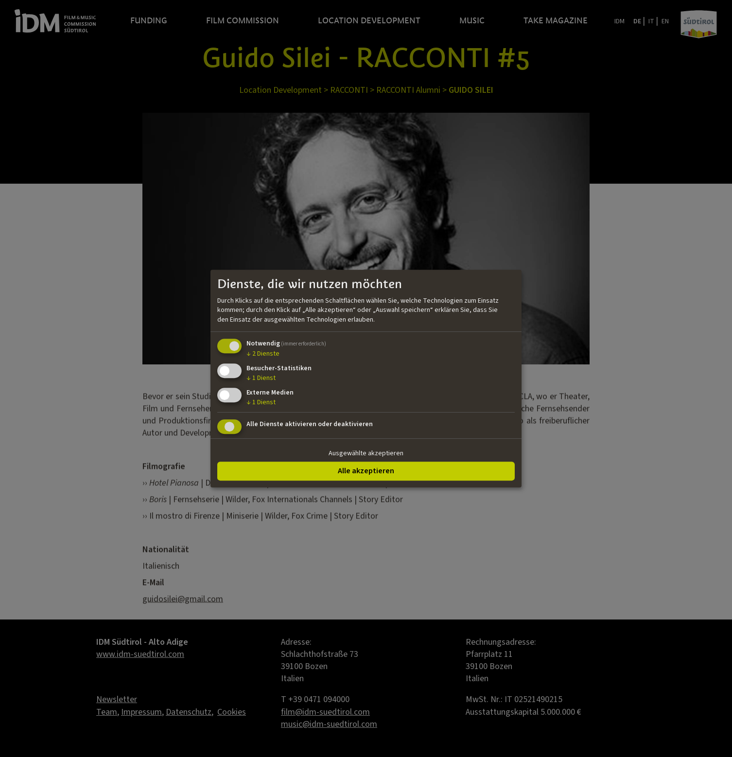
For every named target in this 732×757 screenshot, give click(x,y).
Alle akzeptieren (366, 470)
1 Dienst (261, 378)
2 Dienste (262, 354)
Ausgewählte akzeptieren (366, 453)
